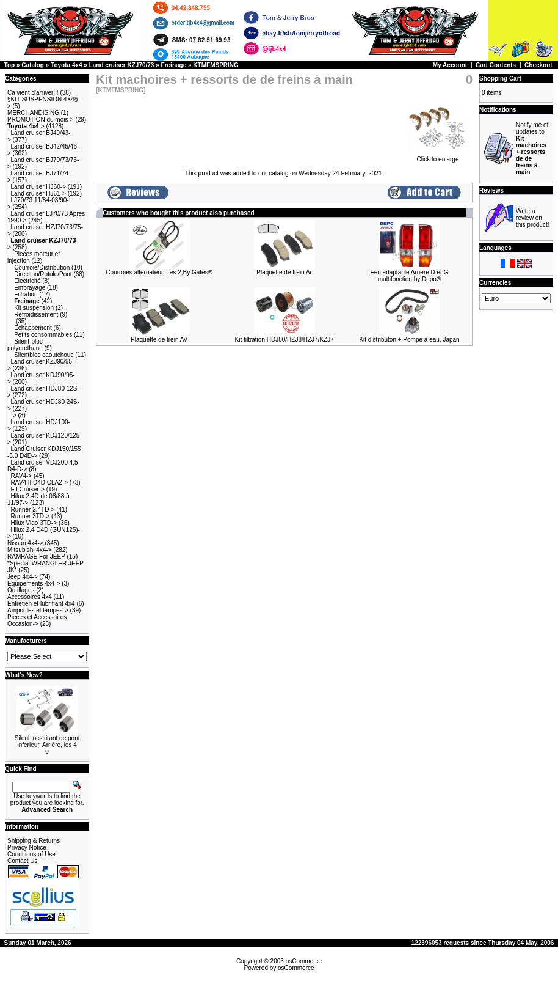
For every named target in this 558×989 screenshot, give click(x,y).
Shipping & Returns (33, 840)
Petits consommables (43, 334)
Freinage (174, 65)
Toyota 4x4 (66, 65)
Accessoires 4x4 (29, 597)
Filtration (25, 294)
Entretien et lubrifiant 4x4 (41, 603)
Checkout (538, 65)
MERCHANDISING (33, 112)
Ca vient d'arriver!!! (33, 92)
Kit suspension (34, 307)
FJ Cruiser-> (28, 489)
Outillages (20, 590)
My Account (450, 65)
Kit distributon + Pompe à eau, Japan (409, 339)
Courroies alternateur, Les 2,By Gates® (159, 272)
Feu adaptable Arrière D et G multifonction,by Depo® (410, 275)
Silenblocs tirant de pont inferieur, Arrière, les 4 (47, 741)
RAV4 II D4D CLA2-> (39, 482)
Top (9, 65)
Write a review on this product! (532, 218)
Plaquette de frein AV (159, 339)
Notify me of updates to (532, 148)
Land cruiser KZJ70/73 (121, 65)
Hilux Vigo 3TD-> (34, 523)
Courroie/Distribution (42, 267)
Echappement (33, 328)
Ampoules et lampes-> (37, 610)
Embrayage (29, 287)
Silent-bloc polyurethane (25, 344)
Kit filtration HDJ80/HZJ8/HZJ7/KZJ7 (283, 339)
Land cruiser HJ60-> (38, 186)
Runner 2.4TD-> (33, 509)
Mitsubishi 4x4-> (29, 549)
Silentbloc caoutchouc (43, 354)
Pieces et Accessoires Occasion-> (37, 620)
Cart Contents (496, 65)
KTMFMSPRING (215, 65)
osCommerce (304, 961)
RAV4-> (21, 475)
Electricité (27, 281)
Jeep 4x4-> (22, 576)
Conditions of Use (31, 854)
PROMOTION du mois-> (40, 119)
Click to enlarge (437, 156)
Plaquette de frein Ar (284, 272)
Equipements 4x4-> (33, 583)
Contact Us (22, 861)
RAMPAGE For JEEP (36, 556)
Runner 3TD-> (30, 516)
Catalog (32, 65)
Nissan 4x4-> (25, 543)
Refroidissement (36, 314)
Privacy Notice (26, 847)
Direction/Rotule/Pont (43, 274)
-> (26, 126)
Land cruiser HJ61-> (38, 193)
